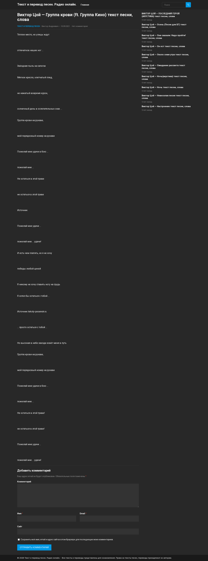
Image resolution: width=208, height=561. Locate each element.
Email (83, 513)
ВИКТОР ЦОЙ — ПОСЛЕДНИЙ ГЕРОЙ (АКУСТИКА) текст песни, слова (160, 15)
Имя (20, 513)
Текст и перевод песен (28, 26)
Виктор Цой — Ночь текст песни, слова (162, 87)
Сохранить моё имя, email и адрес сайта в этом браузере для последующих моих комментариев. (67, 539)
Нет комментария (80, 26)
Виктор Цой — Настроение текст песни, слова (166, 106)
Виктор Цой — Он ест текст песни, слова (163, 46)
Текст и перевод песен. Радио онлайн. (46, 4)
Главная (85, 4)
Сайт (19, 526)
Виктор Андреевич (50, 26)
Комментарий (24, 481)
